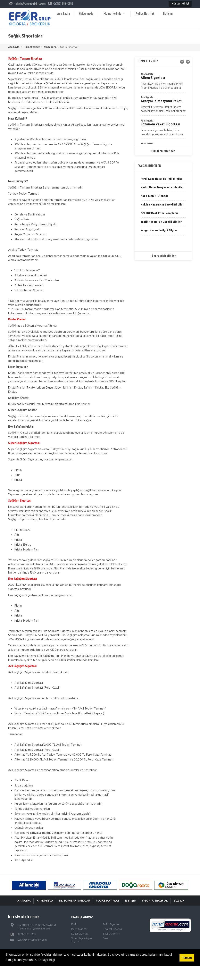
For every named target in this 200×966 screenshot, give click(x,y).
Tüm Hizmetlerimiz (163, 151)
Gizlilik (179, 900)
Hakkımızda (86, 13)
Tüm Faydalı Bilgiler (163, 256)
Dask (105, 938)
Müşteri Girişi (180, 3)
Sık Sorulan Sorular (74, 900)
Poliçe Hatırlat (145, 13)
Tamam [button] (187, 957)
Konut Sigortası (79, 934)
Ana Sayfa (63, 13)
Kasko (74, 924)
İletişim (168, 13)
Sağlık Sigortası (111, 934)
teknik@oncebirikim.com (32, 940)
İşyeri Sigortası (79, 929)
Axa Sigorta (50, 47)
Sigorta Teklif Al (155, 900)
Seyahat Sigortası (112, 929)
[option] (163, 105)
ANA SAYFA (22, 900)
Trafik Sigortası (111, 924)
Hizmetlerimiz (114, 13)
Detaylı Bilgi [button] (46, 960)
